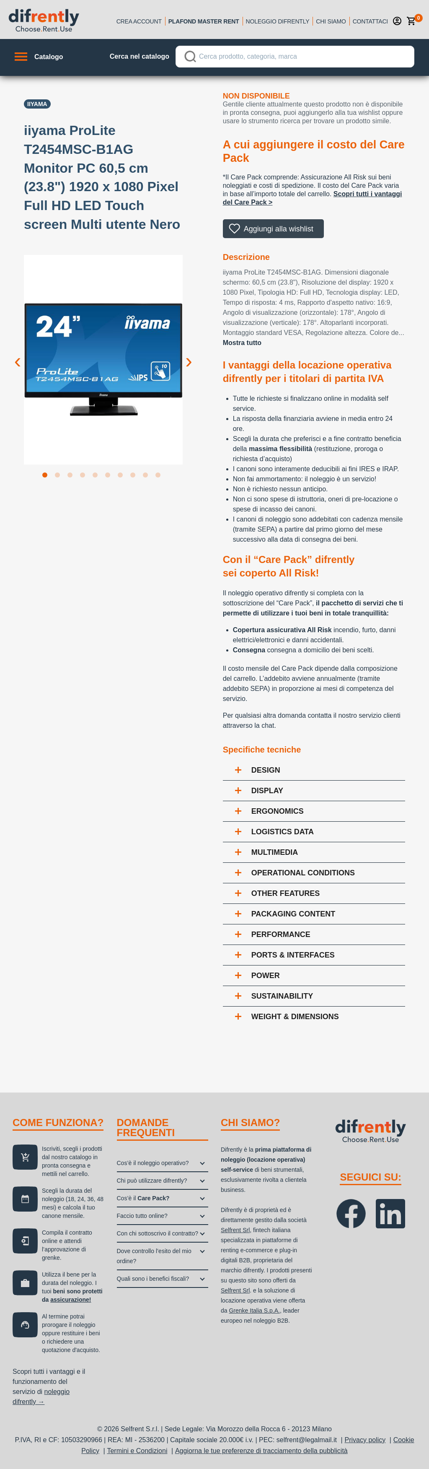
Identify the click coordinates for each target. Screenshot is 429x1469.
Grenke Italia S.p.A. (254, 1310)
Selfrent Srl (235, 1230)
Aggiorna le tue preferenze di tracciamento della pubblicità (261, 1450)
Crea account (139, 21)
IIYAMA (37, 104)
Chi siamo (331, 21)
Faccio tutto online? (142, 1215)
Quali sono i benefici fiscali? (153, 1278)
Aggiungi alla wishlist (278, 229)
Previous (17, 354)
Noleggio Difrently (278, 21)
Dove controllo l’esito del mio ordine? (154, 1256)
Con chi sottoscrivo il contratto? (158, 1233)
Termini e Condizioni (137, 1450)
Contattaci (370, 21)
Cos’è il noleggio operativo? (153, 1163)
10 (159, 476)
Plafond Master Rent (203, 21)
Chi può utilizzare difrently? (152, 1180)
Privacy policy (365, 1439)
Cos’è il (143, 1198)
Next (189, 354)
